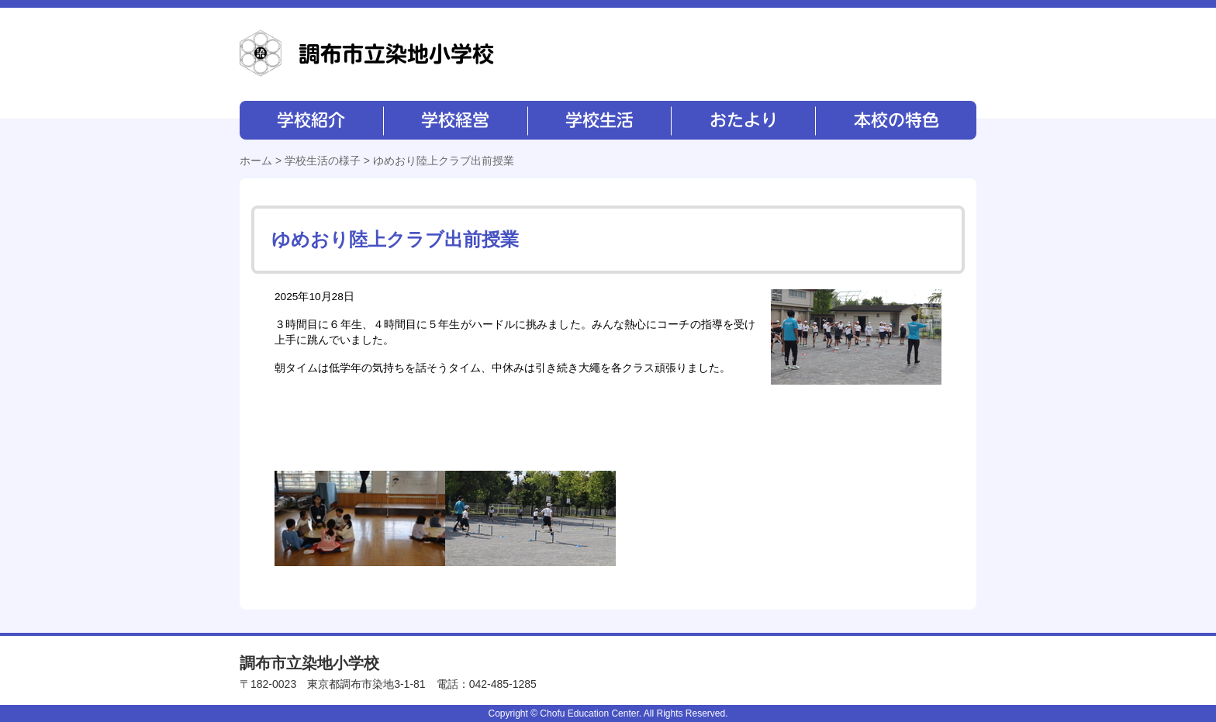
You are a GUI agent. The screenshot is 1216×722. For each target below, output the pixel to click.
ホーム (256, 160)
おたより (742, 120)
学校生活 (598, 120)
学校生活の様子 (323, 160)
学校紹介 (311, 120)
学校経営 (455, 120)
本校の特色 (895, 120)
